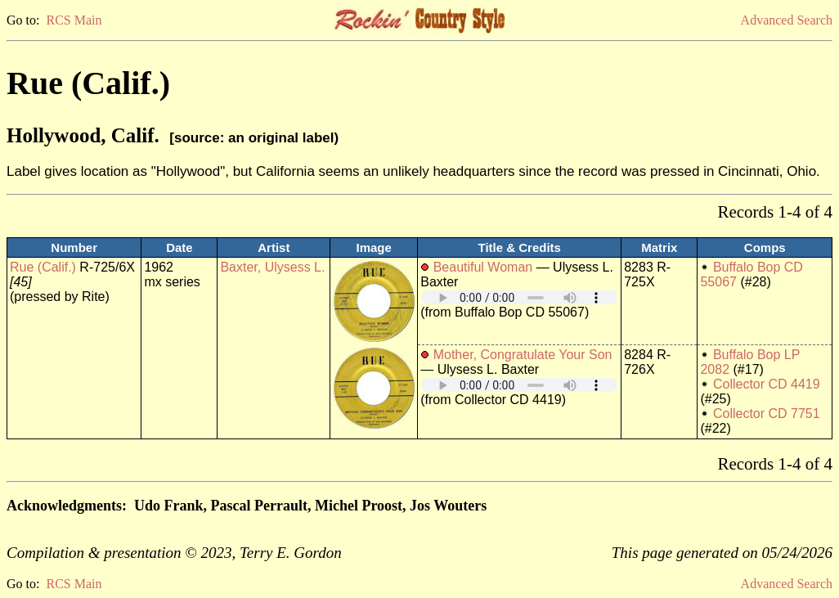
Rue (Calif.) (43, 267)
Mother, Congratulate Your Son (522, 355)
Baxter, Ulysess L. (272, 267)
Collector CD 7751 (766, 413)
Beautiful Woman (483, 267)
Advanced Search (786, 20)
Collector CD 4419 (766, 384)
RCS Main (73, 20)
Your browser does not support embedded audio (519, 297)
